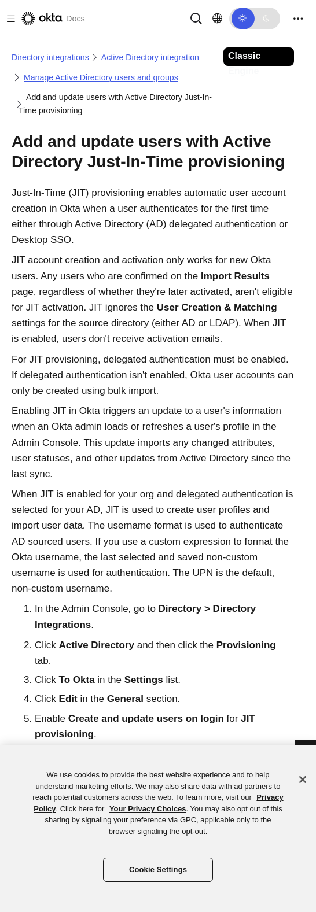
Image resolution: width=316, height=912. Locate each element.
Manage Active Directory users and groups (101, 77)
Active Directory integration (150, 57)
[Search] (196, 17)
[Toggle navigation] (298, 19)
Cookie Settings (158, 869)
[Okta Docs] (52, 18)
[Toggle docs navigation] (8, 19)
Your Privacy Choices (147, 808)
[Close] (302, 779)
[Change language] (217, 18)
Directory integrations (50, 57)
